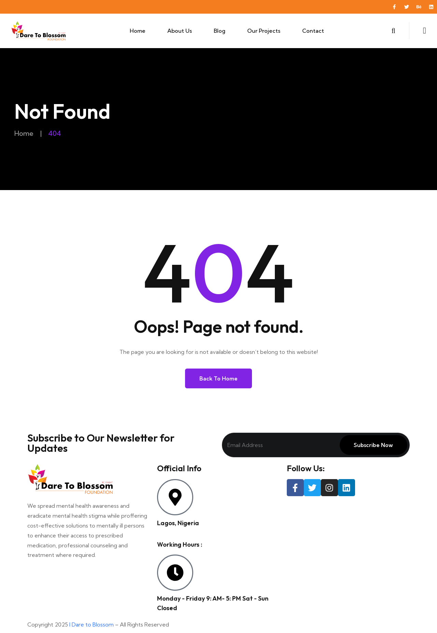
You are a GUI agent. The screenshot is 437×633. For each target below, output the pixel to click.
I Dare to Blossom (91, 624)
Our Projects (263, 30)
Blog (219, 30)
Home (137, 30)
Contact (313, 30)
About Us (179, 30)
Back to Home (218, 378)
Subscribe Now (373, 445)
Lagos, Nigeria (178, 523)
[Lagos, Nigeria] (175, 497)
